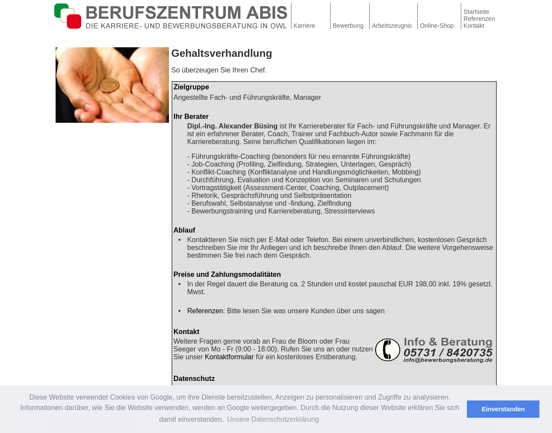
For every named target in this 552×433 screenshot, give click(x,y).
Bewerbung (348, 25)
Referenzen (479, 18)
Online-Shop (437, 25)
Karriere (304, 25)
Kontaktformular (229, 357)
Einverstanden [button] (503, 409)
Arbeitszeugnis (392, 25)
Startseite (476, 11)
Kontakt (473, 25)
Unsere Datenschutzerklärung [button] (273, 419)
